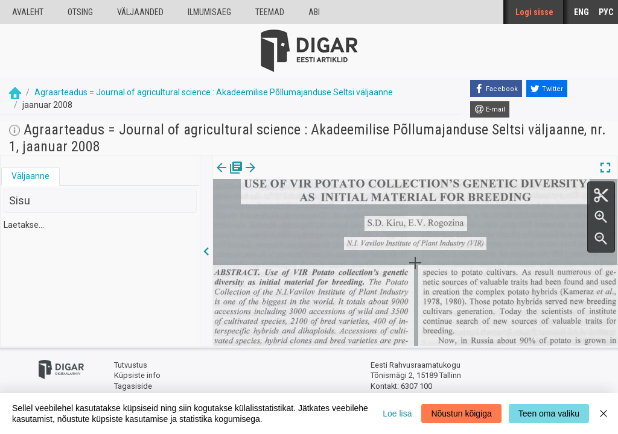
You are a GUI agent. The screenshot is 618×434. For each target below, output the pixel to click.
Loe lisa (397, 413)
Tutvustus (130, 365)
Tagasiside (133, 386)
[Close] (603, 413)
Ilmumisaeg (209, 12)
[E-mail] (489, 109)
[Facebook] (496, 88)
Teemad (269, 12)
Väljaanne (30, 176)
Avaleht (27, 12)
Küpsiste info (137, 375)
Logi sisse (534, 12)
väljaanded (140, 12)
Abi (314, 12)
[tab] (30, 176)
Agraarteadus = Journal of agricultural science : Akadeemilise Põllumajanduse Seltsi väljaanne (213, 92)
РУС (606, 12)
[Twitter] (546, 88)
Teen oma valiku (548, 413)
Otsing (80, 12)
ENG (581, 12)
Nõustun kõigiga (461, 413)
